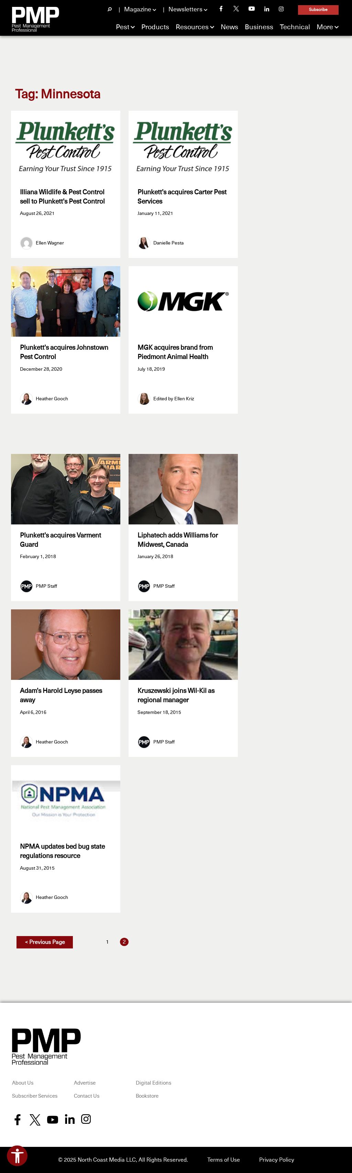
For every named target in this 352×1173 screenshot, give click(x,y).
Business (259, 27)
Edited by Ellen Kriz (173, 399)
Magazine (137, 10)
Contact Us (86, 1096)
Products (155, 27)
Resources (192, 27)
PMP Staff (46, 586)
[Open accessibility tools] (17, 1155)
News (229, 27)
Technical (295, 27)
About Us (22, 1083)
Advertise (85, 1083)
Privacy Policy (276, 1160)
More (325, 27)
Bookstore (147, 1096)
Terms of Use (223, 1160)
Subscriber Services (34, 1096)
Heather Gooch (52, 399)
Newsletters (185, 10)
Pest (122, 27)
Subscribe (318, 10)
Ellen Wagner (50, 243)
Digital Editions (153, 1083)
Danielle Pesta (168, 243)
